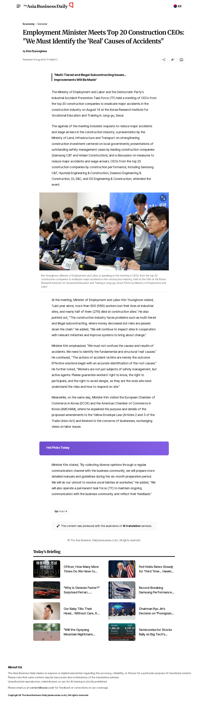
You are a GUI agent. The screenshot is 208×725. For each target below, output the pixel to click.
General (42, 24)
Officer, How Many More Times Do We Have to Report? (81, 588)
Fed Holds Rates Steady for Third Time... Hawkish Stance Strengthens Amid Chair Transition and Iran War (157, 588)
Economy (29, 24)
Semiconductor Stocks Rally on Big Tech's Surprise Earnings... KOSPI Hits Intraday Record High (155, 651)
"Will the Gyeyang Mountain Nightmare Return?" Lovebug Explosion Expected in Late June (79, 651)
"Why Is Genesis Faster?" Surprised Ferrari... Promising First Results (82, 609)
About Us (15, 686)
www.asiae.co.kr (57, 714)
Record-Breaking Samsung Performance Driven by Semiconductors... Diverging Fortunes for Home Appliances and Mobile (155, 609)
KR (178, 6)
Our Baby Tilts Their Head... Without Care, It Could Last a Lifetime (80, 630)
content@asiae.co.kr (42, 706)
